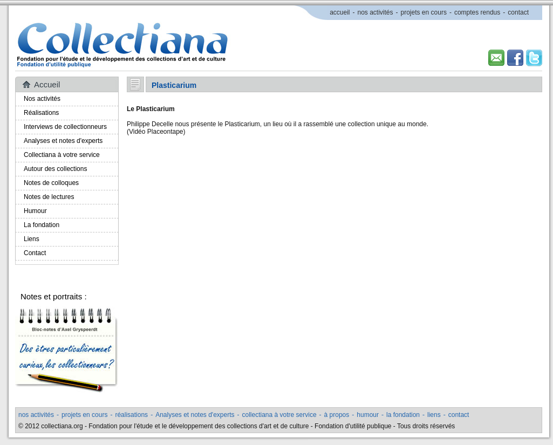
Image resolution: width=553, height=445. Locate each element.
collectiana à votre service (279, 415)
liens (434, 415)
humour (368, 415)
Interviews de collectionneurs (65, 127)
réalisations (131, 415)
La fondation (41, 225)
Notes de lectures (49, 197)
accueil (340, 12)
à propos (337, 415)
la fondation (403, 415)
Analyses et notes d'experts (63, 141)
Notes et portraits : (54, 296)
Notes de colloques (51, 183)
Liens (31, 239)
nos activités (375, 12)
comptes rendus (477, 12)
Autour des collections (55, 169)
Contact (35, 253)
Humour (35, 211)
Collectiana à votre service (62, 155)
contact (518, 12)
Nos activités (42, 98)
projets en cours (424, 12)
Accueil (47, 84)
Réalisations (41, 113)
